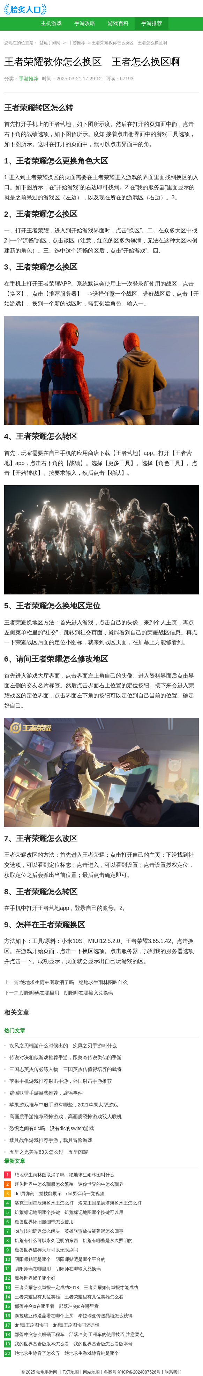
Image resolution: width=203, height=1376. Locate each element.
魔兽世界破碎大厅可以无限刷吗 (46, 1250)
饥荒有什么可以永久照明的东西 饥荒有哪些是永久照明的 (74, 1240)
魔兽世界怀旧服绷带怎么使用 (44, 1221)
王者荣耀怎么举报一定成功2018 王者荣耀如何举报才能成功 (76, 1287)
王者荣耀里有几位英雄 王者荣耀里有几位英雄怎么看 (69, 1296)
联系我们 (173, 1372)
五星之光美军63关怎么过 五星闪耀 (48, 1152)
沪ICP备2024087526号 (139, 1372)
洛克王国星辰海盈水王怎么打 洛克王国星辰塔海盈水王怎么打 (78, 1203)
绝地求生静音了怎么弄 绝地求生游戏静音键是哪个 (67, 1353)
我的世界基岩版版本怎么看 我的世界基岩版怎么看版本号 (74, 1343)
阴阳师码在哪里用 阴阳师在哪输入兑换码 (66, 992)
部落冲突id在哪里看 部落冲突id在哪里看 (57, 1306)
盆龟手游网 (49, 42)
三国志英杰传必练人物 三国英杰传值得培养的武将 (65, 1069)
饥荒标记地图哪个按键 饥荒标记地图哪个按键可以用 (69, 1212)
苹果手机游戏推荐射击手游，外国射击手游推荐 (60, 1081)
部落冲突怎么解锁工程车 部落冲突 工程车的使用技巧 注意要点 (79, 1334)
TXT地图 (70, 1372)
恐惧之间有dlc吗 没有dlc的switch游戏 (51, 1128)
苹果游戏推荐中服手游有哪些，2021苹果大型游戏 (63, 1104)
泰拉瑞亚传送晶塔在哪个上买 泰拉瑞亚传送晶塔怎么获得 (74, 1315)
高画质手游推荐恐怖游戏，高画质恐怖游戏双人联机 (65, 1116)
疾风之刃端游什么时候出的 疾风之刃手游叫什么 (63, 1045)
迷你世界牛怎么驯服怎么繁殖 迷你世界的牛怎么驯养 (69, 1184)
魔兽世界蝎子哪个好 (35, 1278)
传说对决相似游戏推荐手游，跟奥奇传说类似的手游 (65, 1057)
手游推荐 (151, 23)
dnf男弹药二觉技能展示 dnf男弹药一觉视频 (59, 1193)
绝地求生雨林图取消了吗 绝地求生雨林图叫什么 (74, 982)
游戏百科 (118, 23)
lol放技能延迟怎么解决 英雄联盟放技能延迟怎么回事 (69, 1231)
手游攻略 (84, 23)
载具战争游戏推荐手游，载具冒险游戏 (50, 1140)
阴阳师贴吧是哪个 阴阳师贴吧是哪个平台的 (60, 1259)
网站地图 (91, 1372)
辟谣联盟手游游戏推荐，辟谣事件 (46, 1093)
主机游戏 (51, 23)
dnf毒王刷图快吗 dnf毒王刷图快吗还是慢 (57, 1325)
